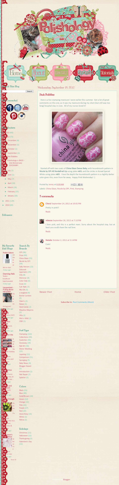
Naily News (23, 363)
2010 (7, 205)
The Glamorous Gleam (7, 370)
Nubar (21, 304)
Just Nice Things (6, 323)
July (9, 171)
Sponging (23, 360)
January (11, 196)
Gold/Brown (24, 396)
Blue (21, 393)
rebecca (49, 220)
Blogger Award (25, 366)
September (12, 153)
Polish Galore (8, 253)
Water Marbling (25, 349)
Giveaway (23, 343)
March (10, 188)
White (21, 417)
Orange (22, 402)
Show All (13, 460)
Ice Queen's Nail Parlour (7, 436)
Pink (72, 189)
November (12, 145)
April (10, 183)
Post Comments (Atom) (83, 302)
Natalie (49, 240)
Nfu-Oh (22, 290)
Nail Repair (23, 375)
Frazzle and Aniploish (7, 387)
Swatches (23, 340)
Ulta (21, 315)
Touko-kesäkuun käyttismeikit (8, 278)
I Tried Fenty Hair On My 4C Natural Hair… (8, 376)
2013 (7, 133)
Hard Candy (23, 307)
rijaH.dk (6, 313)
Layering (22, 354)
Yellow (21, 420)
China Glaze (51, 189)
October (11, 149)
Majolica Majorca (26, 310)
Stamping (79, 189)
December (12, 141)
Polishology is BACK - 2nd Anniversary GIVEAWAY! (16, 163)
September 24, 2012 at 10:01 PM (66, 204)
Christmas (23, 433)
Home (78, 292)
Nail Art (22, 346)
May (10, 179)
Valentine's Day (25, 442)
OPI (20, 252)
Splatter (22, 378)
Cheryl (48, 204)
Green (21, 399)
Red (20, 411)
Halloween (23, 436)
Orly (21, 275)
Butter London (25, 296)
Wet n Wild (23, 318)
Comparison (24, 357)
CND (21, 321)
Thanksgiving (24, 439)
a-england (23, 293)
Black (21, 390)
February (11, 192)
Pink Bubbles (12, 157)
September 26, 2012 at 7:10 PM (67, 220)
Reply (48, 212)
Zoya (21, 255)
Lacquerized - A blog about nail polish (8, 290)
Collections (23, 337)
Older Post (109, 292)
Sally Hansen (24, 267)
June (10, 175)
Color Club (23, 281)
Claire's (22, 301)
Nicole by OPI (63, 189)
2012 (7, 137)
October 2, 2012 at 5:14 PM (65, 240)
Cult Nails (23, 287)
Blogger (66, 480)
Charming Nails (9, 274)
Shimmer (23, 278)
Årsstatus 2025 (9, 315)
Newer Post (45, 292)
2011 (7, 201)
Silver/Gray (23, 414)
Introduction (24, 372)
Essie (21, 284)
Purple (21, 408)
